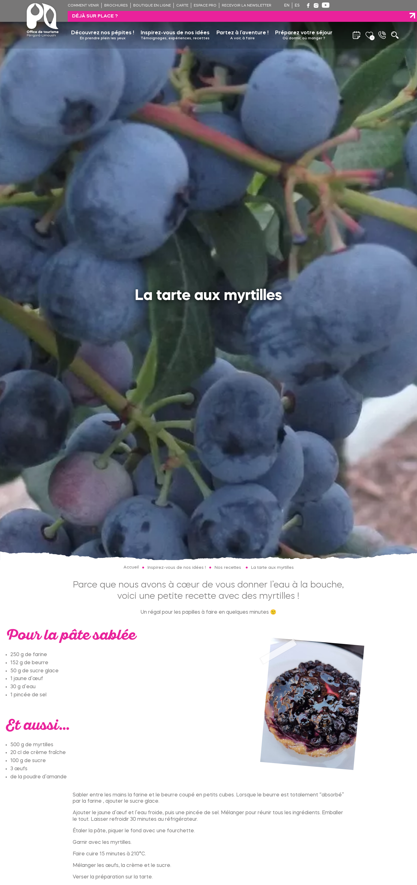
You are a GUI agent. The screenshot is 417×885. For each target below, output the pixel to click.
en (286, 5)
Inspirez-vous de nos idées (175, 24)
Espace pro (205, 5)
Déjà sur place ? (363, 5)
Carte (182, 5)
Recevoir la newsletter (246, 5)
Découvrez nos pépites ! (102, 24)
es (297, 5)
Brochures (116, 5)
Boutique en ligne (152, 5)
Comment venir (83, 5)
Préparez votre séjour (303, 24)
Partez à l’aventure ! (242, 24)
